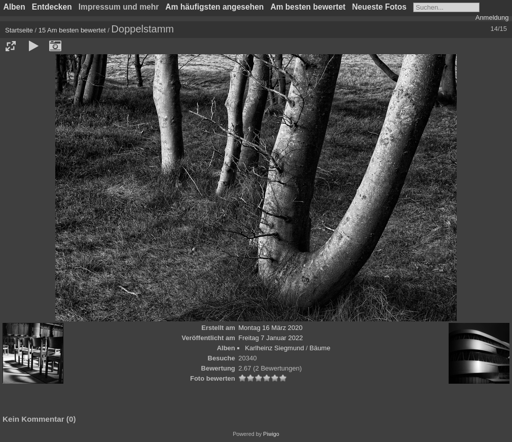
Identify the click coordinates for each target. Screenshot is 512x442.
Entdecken (52, 7)
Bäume (319, 348)
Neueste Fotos (379, 7)
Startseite (19, 30)
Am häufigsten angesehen (214, 7)
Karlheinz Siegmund (274, 348)
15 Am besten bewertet (72, 30)
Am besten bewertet (307, 7)
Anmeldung (492, 17)
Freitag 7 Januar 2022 (270, 338)
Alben (14, 7)
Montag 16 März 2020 (270, 328)
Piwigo (271, 434)
